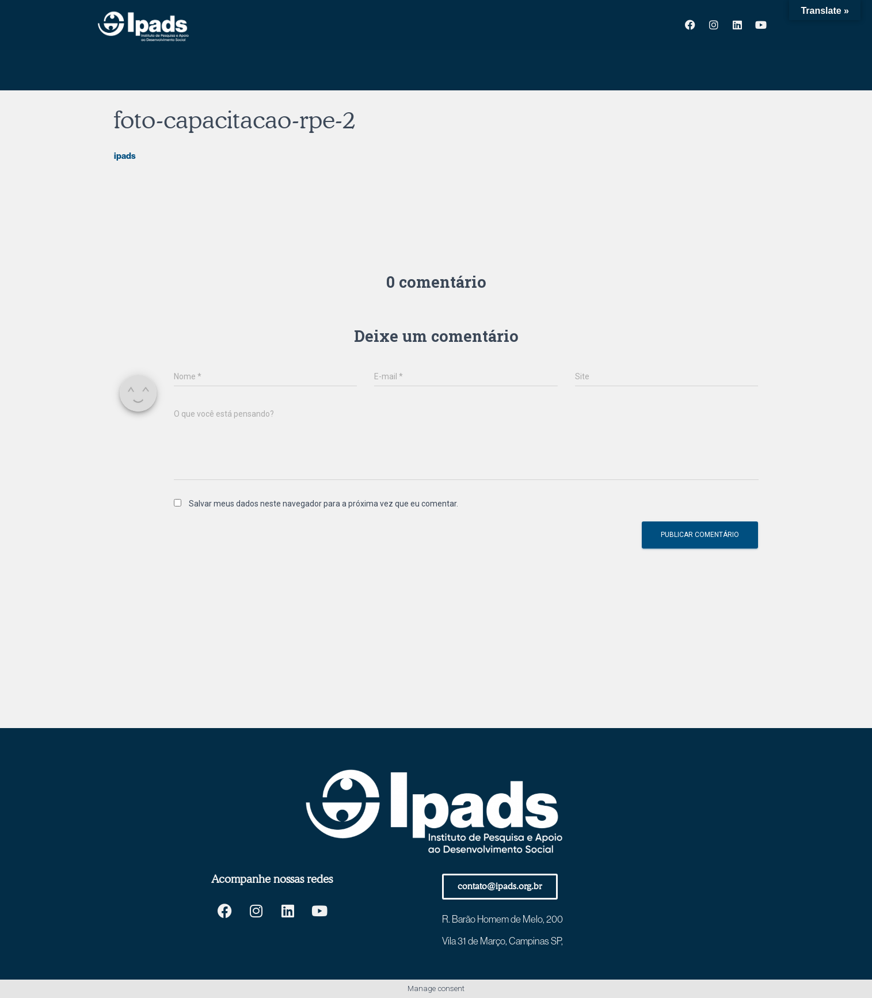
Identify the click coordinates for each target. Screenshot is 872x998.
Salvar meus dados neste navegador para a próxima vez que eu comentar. (323, 503)
